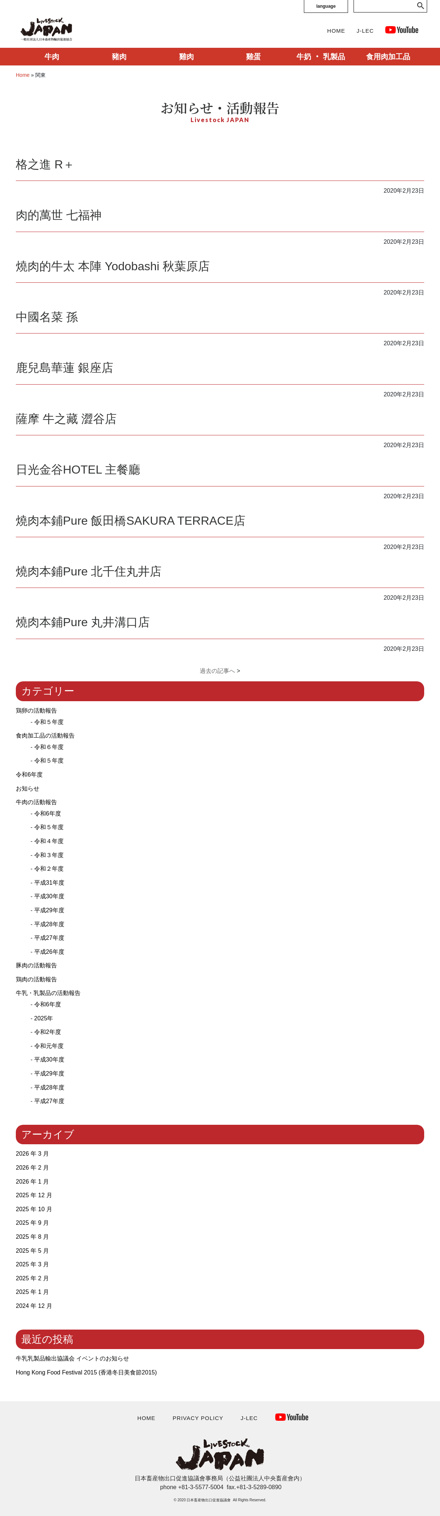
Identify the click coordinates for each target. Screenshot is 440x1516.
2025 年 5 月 (32, 1251)
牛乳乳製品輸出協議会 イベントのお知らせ (72, 1358)
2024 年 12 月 (34, 1306)
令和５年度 (49, 722)
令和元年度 (49, 1046)
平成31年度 (49, 883)
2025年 (43, 1018)
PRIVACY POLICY (198, 1418)
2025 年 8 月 (32, 1237)
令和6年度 (29, 774)
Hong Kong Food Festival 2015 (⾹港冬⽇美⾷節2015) (86, 1372)
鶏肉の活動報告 (36, 979)
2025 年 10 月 (34, 1209)
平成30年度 (49, 896)
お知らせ (27, 788)
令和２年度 (49, 869)
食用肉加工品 (388, 57)
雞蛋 (253, 57)
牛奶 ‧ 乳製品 (321, 57)
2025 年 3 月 (32, 1264)
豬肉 (119, 57)
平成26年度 (49, 952)
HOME (336, 31)
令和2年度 (47, 1032)
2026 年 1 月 (32, 1181)
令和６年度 (49, 747)
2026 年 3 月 (32, 1154)
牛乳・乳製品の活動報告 (48, 993)
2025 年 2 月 (32, 1278)
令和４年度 (49, 841)
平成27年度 (49, 938)
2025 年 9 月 (32, 1223)
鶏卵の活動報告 (36, 710)
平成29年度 (49, 910)
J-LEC (365, 31)
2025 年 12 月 (34, 1195)
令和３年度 (49, 855)
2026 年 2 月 (32, 1167)
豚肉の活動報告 (36, 965)
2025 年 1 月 (32, 1292)
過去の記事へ (217, 671)
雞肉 (186, 57)
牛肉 (52, 57)
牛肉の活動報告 (36, 802)
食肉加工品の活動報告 (45, 735)
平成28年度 (49, 924)
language (326, 6)
